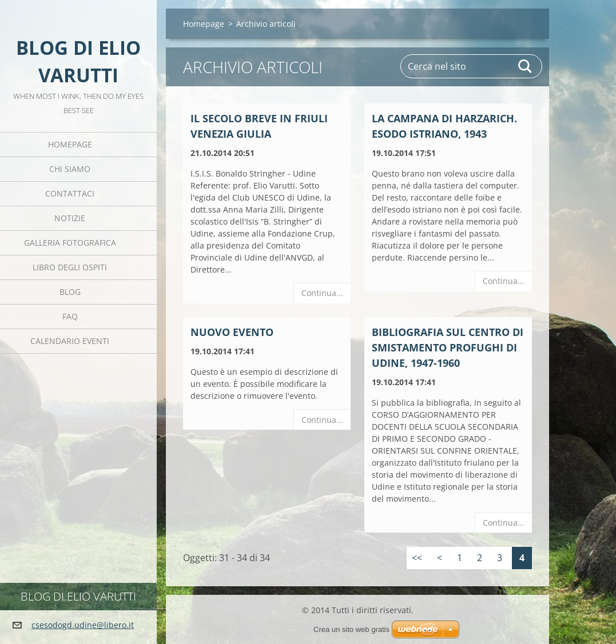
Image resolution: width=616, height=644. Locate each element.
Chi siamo (69, 168)
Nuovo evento (231, 332)
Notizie (69, 218)
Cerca (525, 66)
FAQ (70, 316)
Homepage (70, 144)
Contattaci (69, 193)
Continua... (322, 292)
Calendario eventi (69, 340)
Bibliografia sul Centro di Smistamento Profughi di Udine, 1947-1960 (447, 347)
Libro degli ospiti (70, 267)
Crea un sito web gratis (351, 629)
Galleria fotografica (70, 242)
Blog (70, 291)
